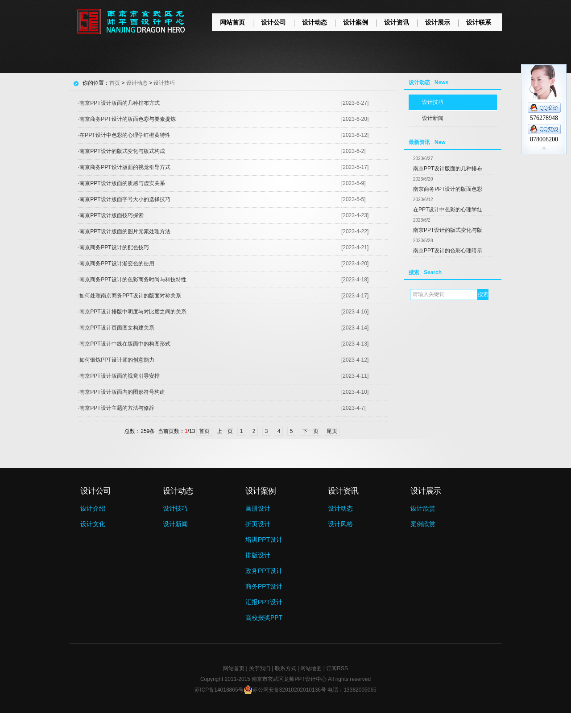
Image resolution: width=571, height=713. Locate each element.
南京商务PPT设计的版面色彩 (447, 189)
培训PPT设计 (263, 539)
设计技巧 (432, 102)
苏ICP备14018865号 (218, 690)
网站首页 (232, 22)
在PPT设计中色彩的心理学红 (447, 209)
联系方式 (285, 668)
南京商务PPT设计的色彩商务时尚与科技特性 (132, 279)
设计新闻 (432, 118)
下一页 (310, 431)
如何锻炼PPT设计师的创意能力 (116, 360)
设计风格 (340, 524)
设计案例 (355, 22)
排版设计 (257, 555)
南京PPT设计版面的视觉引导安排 (119, 376)
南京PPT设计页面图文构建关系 (116, 328)
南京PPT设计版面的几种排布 (447, 168)
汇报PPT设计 (263, 602)
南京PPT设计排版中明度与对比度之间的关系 (132, 312)
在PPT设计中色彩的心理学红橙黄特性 (124, 135)
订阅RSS (337, 668)
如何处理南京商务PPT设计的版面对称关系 (130, 296)
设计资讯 (396, 22)
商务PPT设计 (263, 586)
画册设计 (257, 508)
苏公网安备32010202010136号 (285, 689)
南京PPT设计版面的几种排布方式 (119, 103)
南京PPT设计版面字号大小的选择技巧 (124, 199)
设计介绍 (92, 508)
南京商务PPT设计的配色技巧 (114, 247)
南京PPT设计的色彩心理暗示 (447, 250)
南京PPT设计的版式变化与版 (447, 230)
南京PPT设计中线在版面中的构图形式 (124, 344)
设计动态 (314, 22)
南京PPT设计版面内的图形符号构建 (122, 392)
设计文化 (92, 524)
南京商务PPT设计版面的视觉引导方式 (124, 167)
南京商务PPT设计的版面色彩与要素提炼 (127, 119)
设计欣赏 (422, 508)
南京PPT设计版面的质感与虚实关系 (122, 183)
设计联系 (478, 22)
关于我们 (259, 668)
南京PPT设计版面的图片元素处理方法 (124, 231)
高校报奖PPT (263, 617)
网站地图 (311, 668)
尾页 (332, 431)
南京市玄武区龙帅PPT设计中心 (289, 679)
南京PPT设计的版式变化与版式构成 (122, 151)
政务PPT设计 (263, 570)
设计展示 (437, 22)
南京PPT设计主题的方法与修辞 (116, 408)
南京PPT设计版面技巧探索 (111, 215)
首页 (114, 83)
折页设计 (257, 524)
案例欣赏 (422, 524)
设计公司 (273, 22)
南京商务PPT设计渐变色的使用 (116, 263)
